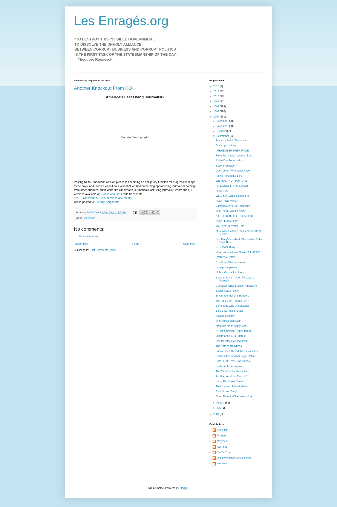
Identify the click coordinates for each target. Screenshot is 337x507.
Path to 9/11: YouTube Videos (233, 361)
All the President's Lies (229, 175)
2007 (216, 111)
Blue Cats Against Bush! (230, 310)
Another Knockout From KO (103, 88)
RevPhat (222, 446)
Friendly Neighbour (107, 202)
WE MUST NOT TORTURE (231, 180)
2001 (216, 414)
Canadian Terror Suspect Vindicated (236, 285)
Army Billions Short (226, 221)
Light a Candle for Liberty (230, 272)
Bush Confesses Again (229, 366)
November (222, 126)
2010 (216, 96)
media (127, 197)
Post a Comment (88, 236)
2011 (216, 91)
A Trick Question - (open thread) (234, 330)
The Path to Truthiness (229, 346)
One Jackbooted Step (228, 320)
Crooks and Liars (111, 194)
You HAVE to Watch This (230, 225)
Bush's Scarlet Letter (227, 290)
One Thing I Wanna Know (230, 210)
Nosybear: (223, 441)
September (223, 136)
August (220, 402)
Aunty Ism (222, 429)
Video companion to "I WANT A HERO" (238, 252)
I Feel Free (222, 190)
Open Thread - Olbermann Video (234, 396)
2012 (216, 86)
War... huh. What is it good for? (233, 195)
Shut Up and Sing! (226, 391)
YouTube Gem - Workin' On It (232, 300)
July (219, 407)
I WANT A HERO (225, 257)
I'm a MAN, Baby (225, 247)
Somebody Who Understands (233, 305)
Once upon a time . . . (228, 145)
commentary (114, 197)
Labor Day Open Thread (230, 381)
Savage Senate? (225, 315)
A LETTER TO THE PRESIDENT (234, 216)
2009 (216, 101)
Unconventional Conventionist (234, 457)
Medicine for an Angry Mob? (232, 326)
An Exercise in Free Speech (232, 185)
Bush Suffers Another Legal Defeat (236, 356)
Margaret (222, 435)
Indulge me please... (227, 267)
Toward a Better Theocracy (231, 140)
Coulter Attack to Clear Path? (232, 341)
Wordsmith (223, 463)
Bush (102, 197)
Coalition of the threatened (231, 262)
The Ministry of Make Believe (232, 371)
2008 (216, 106)
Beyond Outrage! (225, 165)
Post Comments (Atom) (103, 250)
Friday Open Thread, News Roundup (237, 351)
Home (135, 243)
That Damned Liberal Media (232, 386)
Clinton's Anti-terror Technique (233, 205)
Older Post (189, 243)
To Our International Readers (232, 295)
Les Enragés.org (121, 21)
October (221, 131)
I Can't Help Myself (226, 200)
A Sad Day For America (229, 160)
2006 (216, 116)
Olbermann (90, 197)
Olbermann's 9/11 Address (231, 335)
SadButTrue (224, 452)
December (222, 120)
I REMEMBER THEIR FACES (233, 150)
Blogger (183, 488)
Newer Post (81, 243)
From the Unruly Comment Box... (234, 155)
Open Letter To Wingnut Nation (233, 170)
